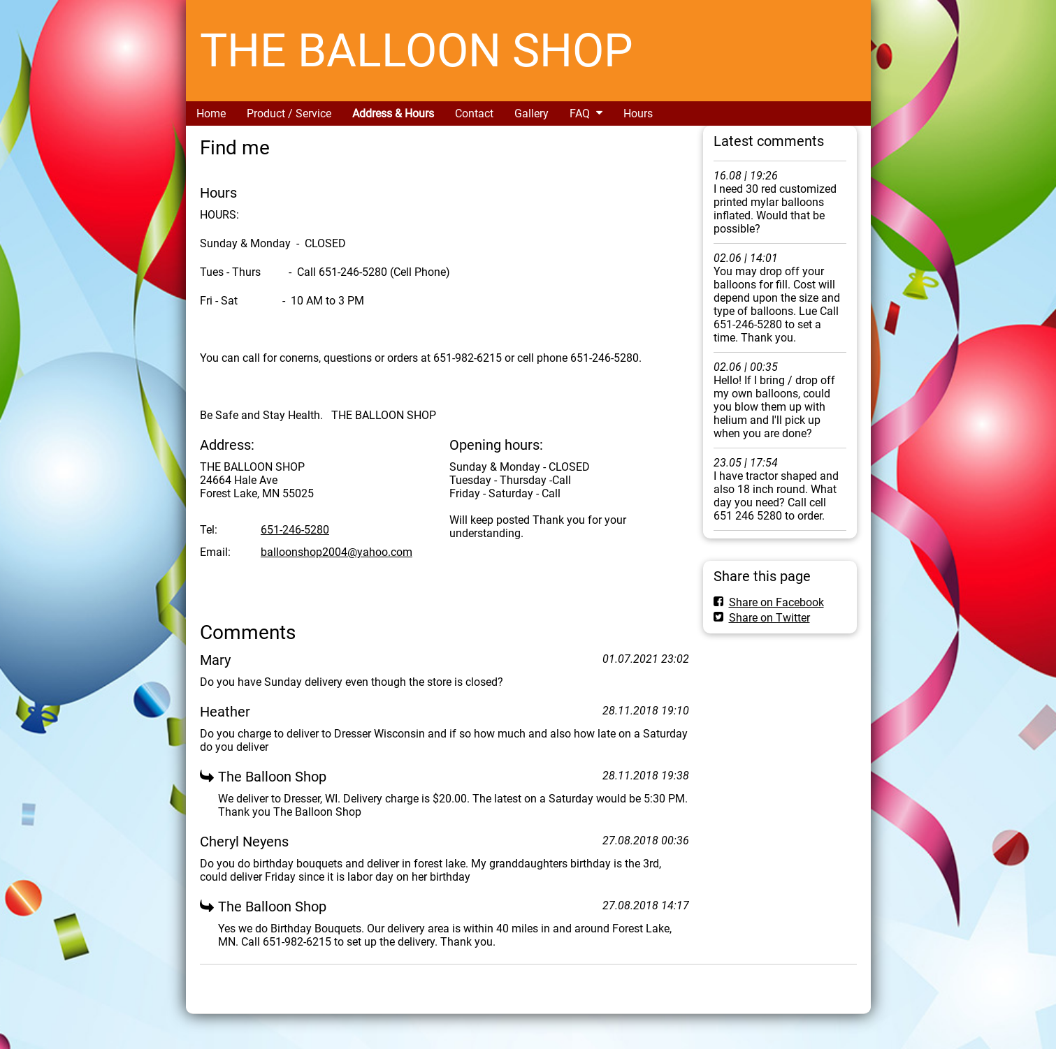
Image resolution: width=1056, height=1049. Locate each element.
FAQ (580, 113)
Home (211, 113)
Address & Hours (393, 113)
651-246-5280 (295, 529)
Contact (474, 113)
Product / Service (289, 113)
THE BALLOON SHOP (416, 51)
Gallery (531, 113)
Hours (638, 113)
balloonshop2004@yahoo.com (336, 552)
